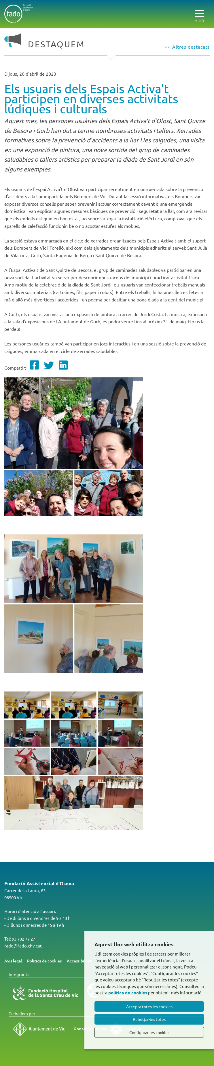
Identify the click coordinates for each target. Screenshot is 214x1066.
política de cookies (127, 993)
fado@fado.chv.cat (23, 945)
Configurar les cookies (149, 1032)
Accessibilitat (79, 961)
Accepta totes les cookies (149, 1006)
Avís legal (13, 961)
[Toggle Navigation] (201, 10)
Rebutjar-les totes (149, 1019)
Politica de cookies (44, 961)
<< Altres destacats (187, 46)
